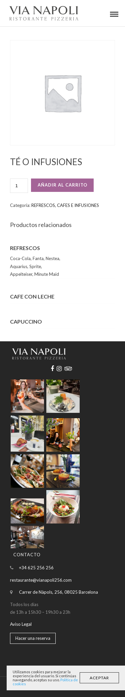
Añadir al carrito (62, 185)
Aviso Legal (21, 624)
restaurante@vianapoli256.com (41, 580)
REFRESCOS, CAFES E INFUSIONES (65, 205)
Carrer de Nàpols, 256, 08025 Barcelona (58, 592)
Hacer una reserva (32, 638)
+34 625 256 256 (36, 567)
